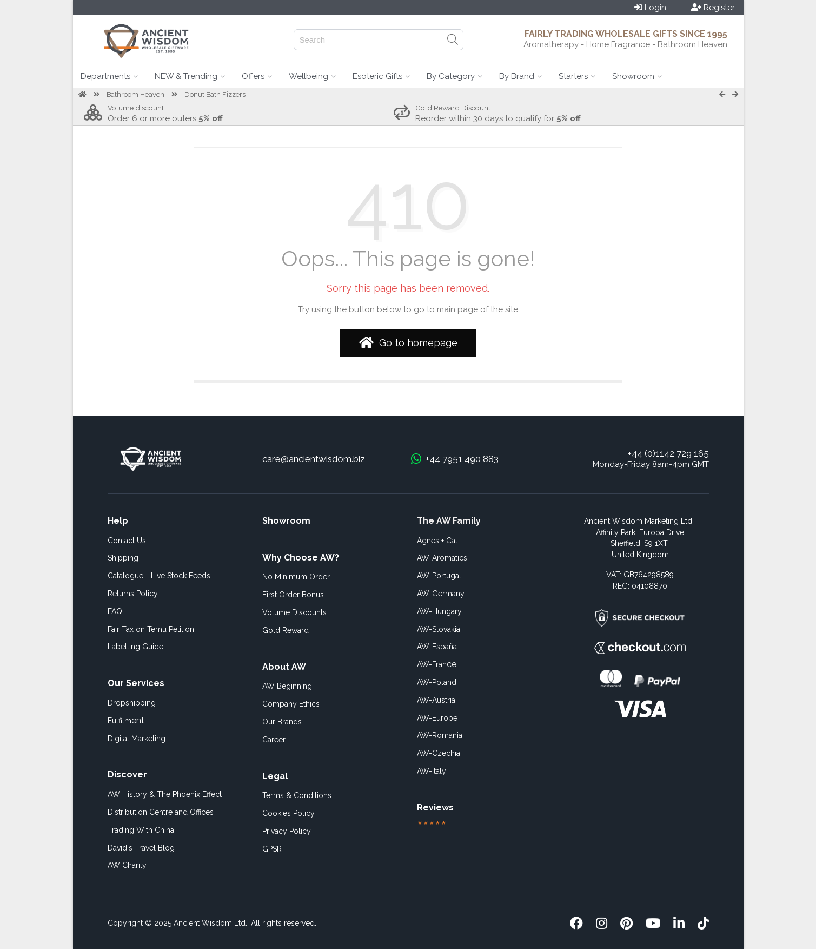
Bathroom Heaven (135, 94)
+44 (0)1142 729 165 (668, 453)
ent (126, 720)
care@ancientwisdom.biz (313, 458)
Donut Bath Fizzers (215, 94)
